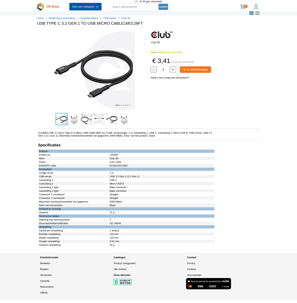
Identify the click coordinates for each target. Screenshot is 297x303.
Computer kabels (89, 18)
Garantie (45, 280)
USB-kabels (109, 18)
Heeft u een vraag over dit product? (169, 77)
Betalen (44, 269)
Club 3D (125, 18)
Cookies (191, 269)
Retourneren (47, 286)
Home (40, 18)
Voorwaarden (194, 275)
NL (251, 13)
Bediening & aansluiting (62, 18)
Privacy (191, 263)
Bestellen (45, 263)
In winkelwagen (195, 69)
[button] (145, 32)
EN (257, 13)
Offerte (44, 292)
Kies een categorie (85, 6)
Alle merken (120, 269)
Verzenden (46, 275)
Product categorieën (125, 263)
